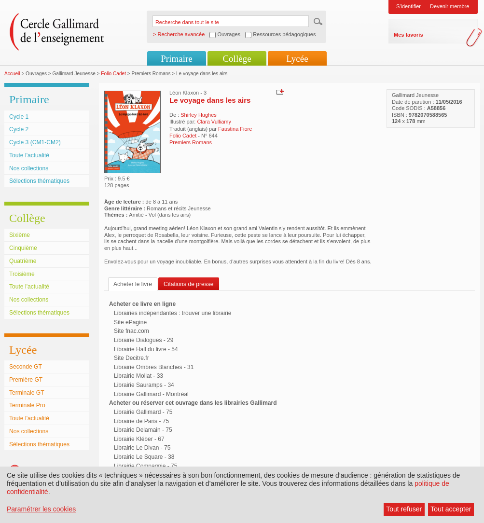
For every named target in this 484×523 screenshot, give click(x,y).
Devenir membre (449, 6)
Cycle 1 (18, 116)
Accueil (12, 73)
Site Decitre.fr (131, 358)
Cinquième (23, 248)
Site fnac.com (131, 331)
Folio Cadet (113, 73)
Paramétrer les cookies (41, 509)
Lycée (297, 59)
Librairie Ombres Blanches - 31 (154, 367)
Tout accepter (450, 509)
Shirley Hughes (198, 115)
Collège (236, 59)
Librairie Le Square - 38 (144, 457)
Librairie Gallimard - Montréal (151, 394)
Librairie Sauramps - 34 (144, 385)
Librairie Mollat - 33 (138, 375)
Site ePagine (130, 322)
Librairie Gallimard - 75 (143, 412)
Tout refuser (404, 509)
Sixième (19, 235)
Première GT (25, 379)
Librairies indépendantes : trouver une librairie (172, 313)
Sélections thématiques (39, 181)
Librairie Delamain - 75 (143, 430)
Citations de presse (189, 284)
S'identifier (408, 6)
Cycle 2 (18, 129)
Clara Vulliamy (214, 121)
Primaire (176, 59)
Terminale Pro (27, 405)
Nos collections (28, 168)
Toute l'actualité (29, 155)
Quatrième (22, 261)
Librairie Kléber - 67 (139, 439)
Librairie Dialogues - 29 (143, 340)
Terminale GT (26, 392)
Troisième (22, 274)
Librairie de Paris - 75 (141, 421)
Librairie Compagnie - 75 (145, 466)
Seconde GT (25, 366)
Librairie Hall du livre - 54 (146, 349)
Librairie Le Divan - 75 (142, 447)
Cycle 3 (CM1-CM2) (35, 142)
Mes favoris (408, 35)
